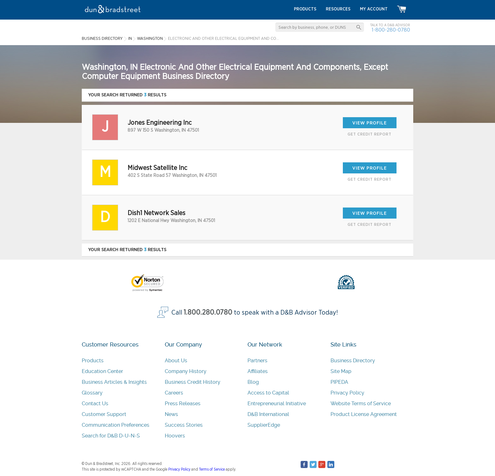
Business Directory (353, 361)
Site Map (341, 371)
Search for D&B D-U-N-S (111, 436)
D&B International (268, 414)
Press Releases (182, 404)
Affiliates (258, 371)
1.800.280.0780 (208, 312)
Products (93, 361)
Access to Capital (268, 393)
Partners (257, 361)
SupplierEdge (264, 425)
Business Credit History (192, 382)
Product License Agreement (364, 414)
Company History (185, 371)
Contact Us (95, 404)
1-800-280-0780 (391, 30)
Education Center (102, 371)
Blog (253, 382)
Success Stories (184, 425)
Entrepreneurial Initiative (277, 404)
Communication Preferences (115, 425)
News (171, 414)
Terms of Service (212, 469)
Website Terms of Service (361, 404)
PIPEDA (339, 382)
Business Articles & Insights (114, 382)
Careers (174, 393)
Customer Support (104, 414)
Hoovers (175, 436)
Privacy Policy (347, 393)
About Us (176, 361)
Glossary (92, 393)
